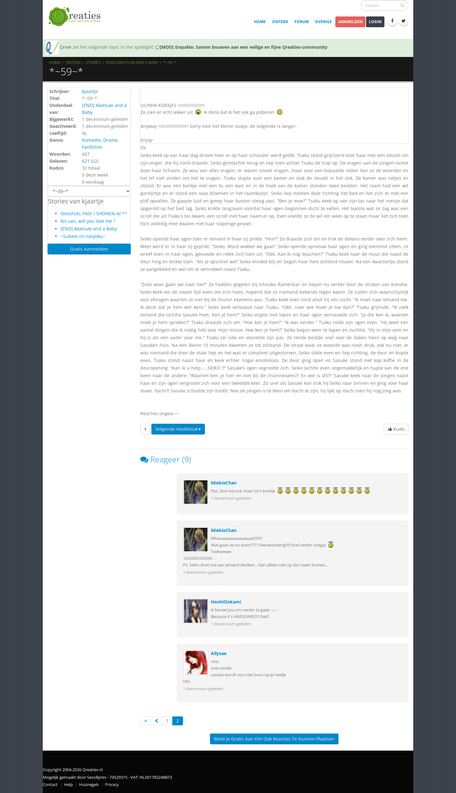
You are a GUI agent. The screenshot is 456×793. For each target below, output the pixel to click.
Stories (93, 62)
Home (260, 21)
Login (375, 21)
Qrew (65, 47)
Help (68, 784)
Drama (110, 140)
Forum (301, 21)
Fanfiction (92, 147)
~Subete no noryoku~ (82, 236)
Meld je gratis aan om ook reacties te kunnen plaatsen (274, 739)
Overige (323, 21)
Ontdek (280, 21)
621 (86, 161)
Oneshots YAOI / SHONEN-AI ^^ (93, 213)
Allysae (218, 653)
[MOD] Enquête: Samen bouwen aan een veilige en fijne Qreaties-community (241, 47)
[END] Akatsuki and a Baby (132, 62)
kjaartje (90, 91)
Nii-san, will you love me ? (87, 221)
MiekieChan (224, 483)
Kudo (396, 429)
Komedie (91, 140)
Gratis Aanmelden (89, 249)
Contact (50, 784)
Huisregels (89, 784)
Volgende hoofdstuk (178, 429)
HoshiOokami (226, 602)
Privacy (112, 784)
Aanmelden (350, 21)
